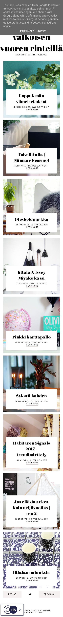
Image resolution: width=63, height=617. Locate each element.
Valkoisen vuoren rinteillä (31, 42)
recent (12, 594)
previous (49, 594)
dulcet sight (36, 612)
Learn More (26, 31)
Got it (41, 31)
